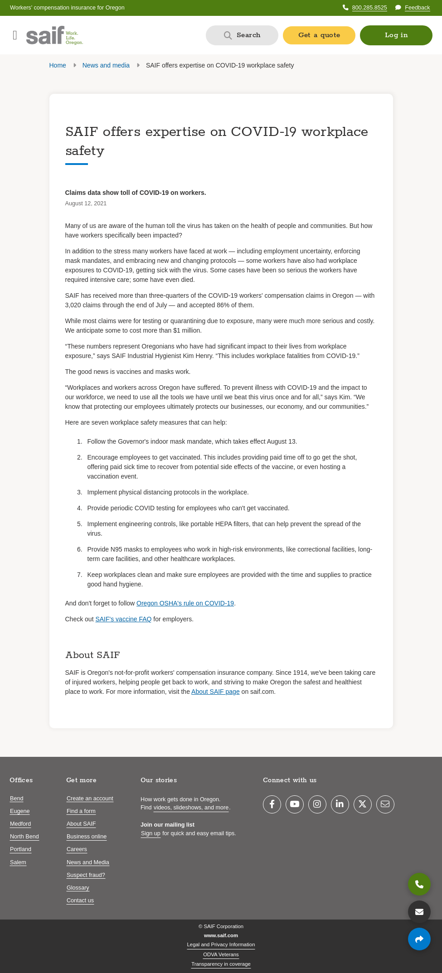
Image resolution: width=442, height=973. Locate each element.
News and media (106, 65)
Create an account (90, 798)
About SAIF (81, 824)
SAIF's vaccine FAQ (123, 619)
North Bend (24, 836)
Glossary (78, 888)
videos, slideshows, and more (191, 807)
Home (57, 65)
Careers (77, 849)
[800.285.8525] (419, 884)
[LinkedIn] (340, 804)
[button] (396, 35)
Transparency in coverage (221, 964)
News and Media (88, 862)
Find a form (81, 811)
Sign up (150, 833)
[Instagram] (317, 804)
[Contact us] (419, 911)
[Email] (385, 804)
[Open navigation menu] (15, 35)
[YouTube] (295, 804)
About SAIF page (215, 691)
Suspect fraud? (86, 875)
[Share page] (419, 939)
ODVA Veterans (221, 954)
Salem (18, 862)
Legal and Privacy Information (221, 944)
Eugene (19, 811)
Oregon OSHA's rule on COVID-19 (185, 603)
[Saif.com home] (54, 35)
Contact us (80, 900)
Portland (20, 849)
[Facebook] (272, 804)
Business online (87, 836)
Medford (20, 824)
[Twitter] (363, 804)
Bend (16, 798)
